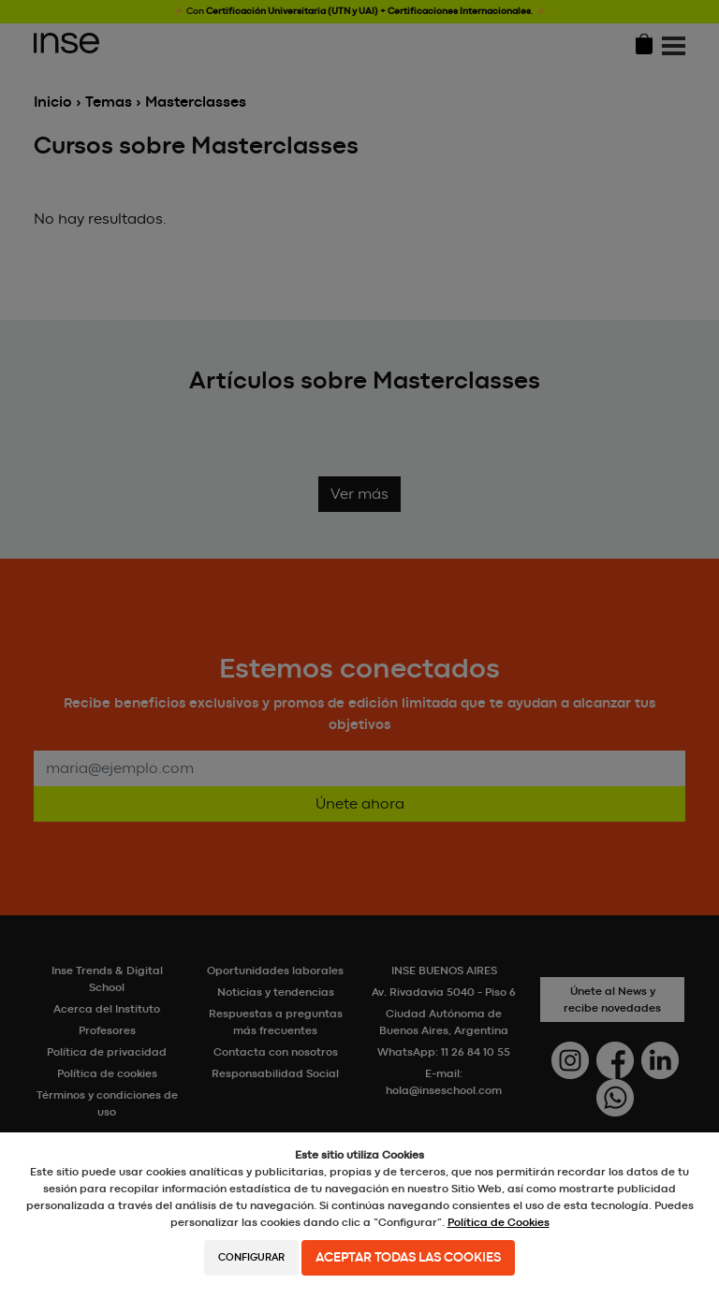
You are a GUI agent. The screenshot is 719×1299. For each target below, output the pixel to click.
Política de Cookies (499, 1222)
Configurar (251, 1257)
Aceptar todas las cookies (408, 1257)
